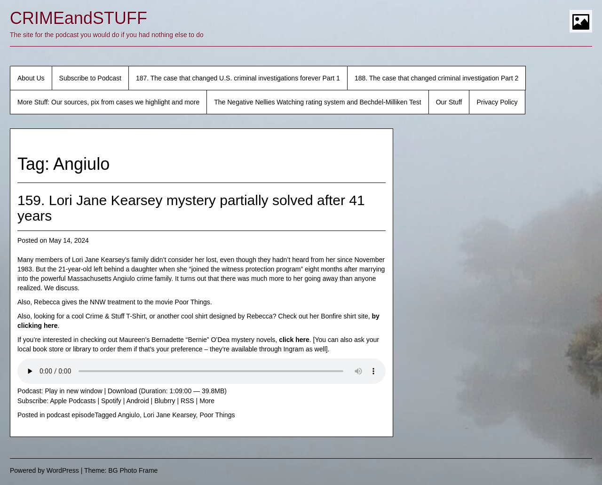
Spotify (111, 401)
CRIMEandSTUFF (78, 18)
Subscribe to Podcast (90, 78)
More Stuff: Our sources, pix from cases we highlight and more (108, 102)
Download (122, 391)
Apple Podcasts (72, 401)
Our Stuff (449, 102)
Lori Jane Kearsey (169, 415)
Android (137, 401)
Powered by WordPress (44, 470)
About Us (31, 78)
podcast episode (71, 415)
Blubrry (164, 401)
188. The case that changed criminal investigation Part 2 (436, 78)
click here (294, 339)
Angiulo (129, 415)
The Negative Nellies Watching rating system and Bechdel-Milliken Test (317, 102)
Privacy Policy (496, 102)
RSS (187, 401)
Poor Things (217, 415)
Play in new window (73, 391)
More (206, 401)
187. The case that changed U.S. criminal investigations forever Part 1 (238, 78)
